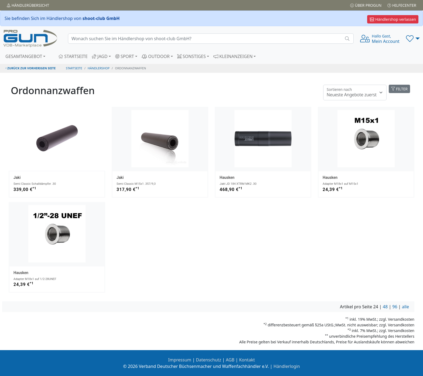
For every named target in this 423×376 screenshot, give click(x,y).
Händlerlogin (287, 366)
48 (385, 307)
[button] (413, 38)
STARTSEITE (73, 56)
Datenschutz (208, 360)
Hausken (227, 177)
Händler (28, 5)
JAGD (100, 56)
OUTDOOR (156, 56)
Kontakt (247, 360)
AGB (230, 360)
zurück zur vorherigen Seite (30, 68)
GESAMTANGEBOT (23, 56)
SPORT (124, 56)
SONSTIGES (191, 56)
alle (405, 307)
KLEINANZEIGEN (233, 56)
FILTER (399, 88)
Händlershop (99, 68)
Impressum (179, 360)
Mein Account (386, 38)
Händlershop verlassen (393, 19)
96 (394, 307)
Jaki (17, 177)
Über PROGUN (365, 5)
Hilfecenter (401, 5)
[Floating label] (355, 92)
